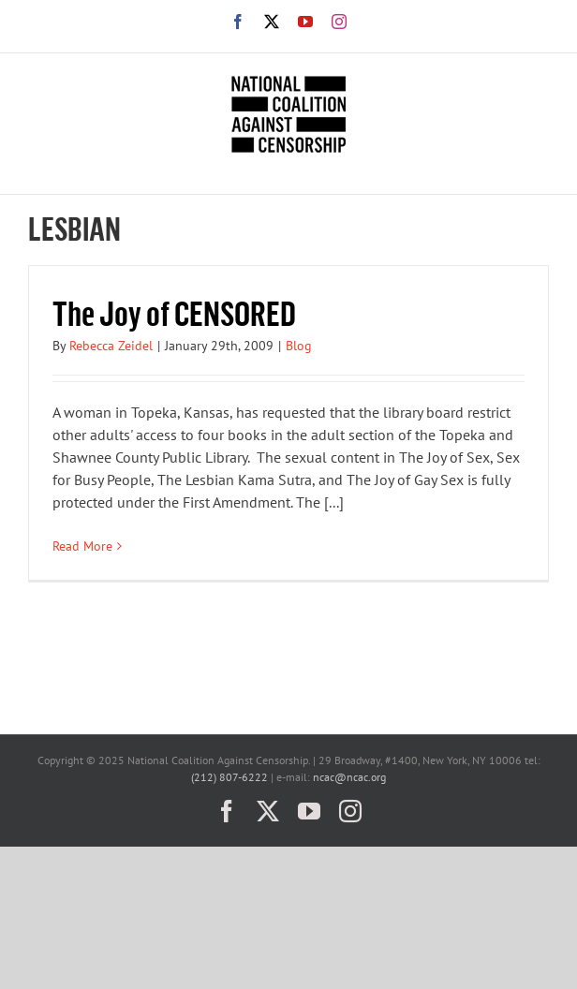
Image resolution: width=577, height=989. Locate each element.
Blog (299, 345)
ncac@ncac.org (349, 777)
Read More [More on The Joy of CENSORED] (82, 546)
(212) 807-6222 (229, 777)
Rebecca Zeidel (111, 345)
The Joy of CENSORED (174, 312)
